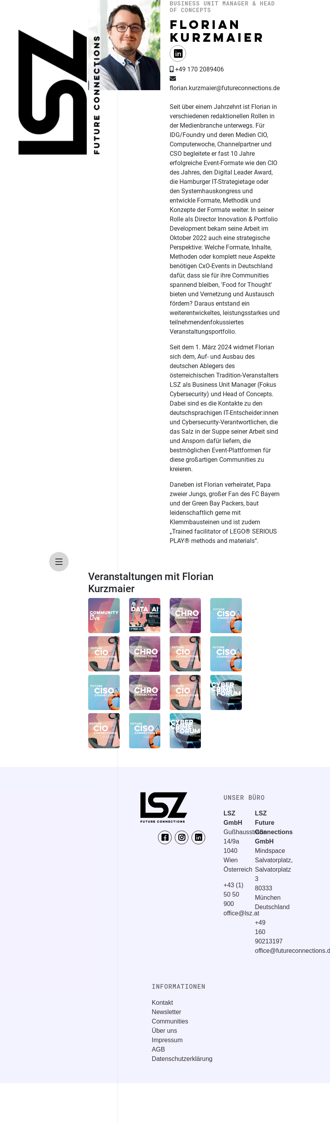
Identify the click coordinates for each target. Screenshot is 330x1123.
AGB (158, 1049)
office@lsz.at (241, 913)
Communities (170, 1021)
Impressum (167, 1040)
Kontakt (162, 1002)
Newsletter (166, 1012)
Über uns (164, 1030)
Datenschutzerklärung (182, 1058)
